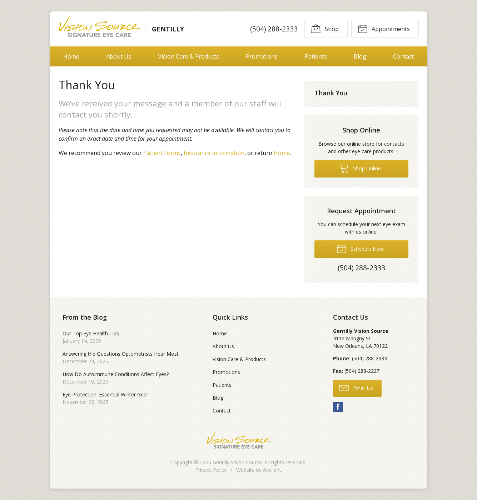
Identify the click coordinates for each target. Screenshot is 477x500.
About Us (118, 56)
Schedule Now (360, 249)
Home (71, 56)
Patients (316, 56)
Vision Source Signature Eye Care (239, 440)
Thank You (330, 93)
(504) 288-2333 (273, 29)
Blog (360, 56)
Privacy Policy (211, 469)
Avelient (272, 469)
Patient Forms (162, 153)
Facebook (338, 407)
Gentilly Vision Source (237, 462)
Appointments (384, 29)
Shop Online (360, 168)
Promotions (262, 56)
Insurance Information (214, 153)
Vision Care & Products (188, 56)
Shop (325, 29)
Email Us (356, 387)
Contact (403, 56)
